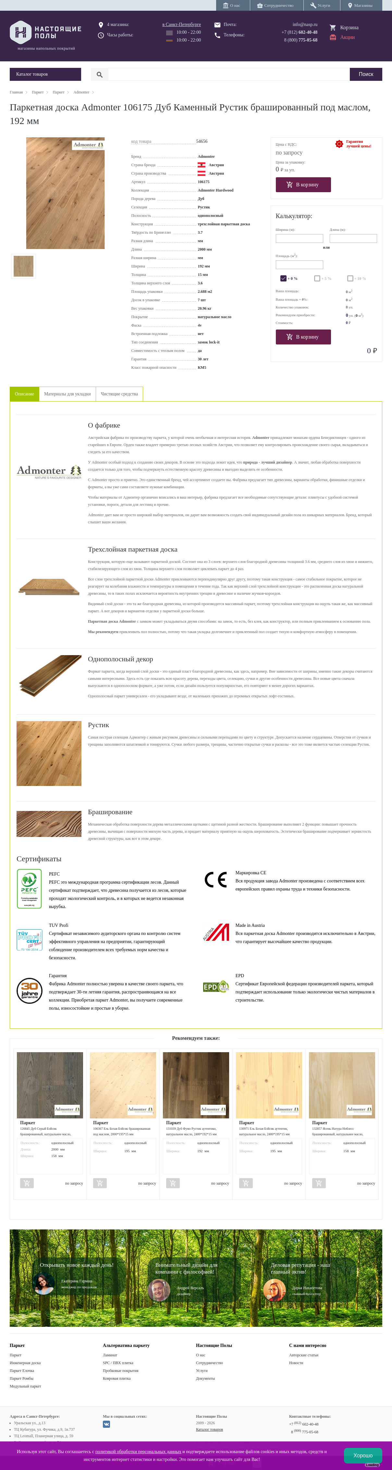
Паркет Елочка (22, 1370)
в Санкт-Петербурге (182, 24)
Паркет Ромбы (21, 1378)
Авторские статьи (303, 1355)
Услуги (202, 1370)
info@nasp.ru (305, 24)
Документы (205, 1378)
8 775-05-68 (304, 1432)
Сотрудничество (209, 1363)
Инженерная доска (25, 1363)
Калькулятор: (294, 215)
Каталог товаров (209, 1429)
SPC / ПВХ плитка (118, 1363)
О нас (200, 1355)
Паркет (15, 1355)
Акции (347, 37)
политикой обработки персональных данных (138, 1451)
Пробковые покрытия (121, 1370)
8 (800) (301, 40)
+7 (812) (300, 32)
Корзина (349, 27)
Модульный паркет (25, 1386)
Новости (296, 1363)
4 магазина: (118, 24)
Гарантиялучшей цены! (358, 143)
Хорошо (363, 1455)
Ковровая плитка (116, 1378)
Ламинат (110, 1355)
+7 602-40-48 (303, 1424)
